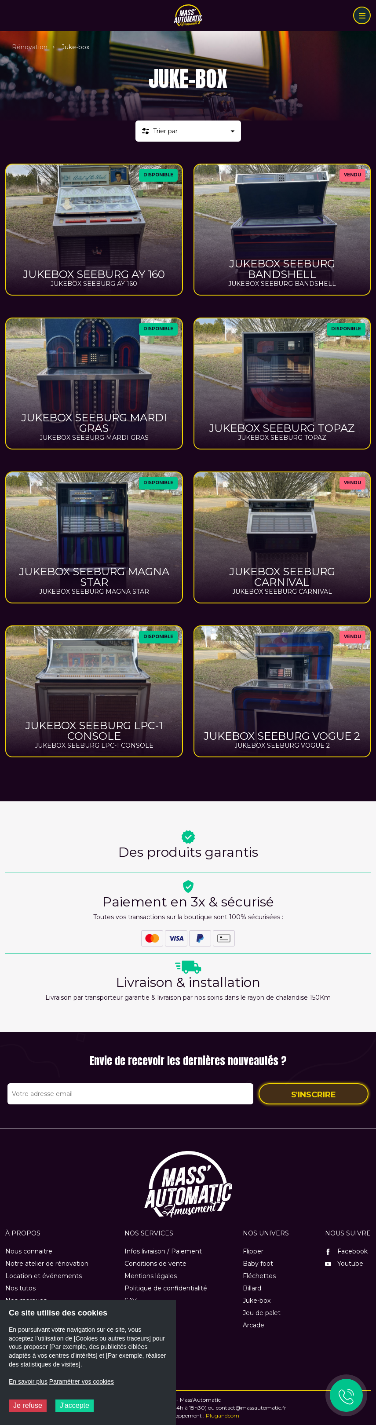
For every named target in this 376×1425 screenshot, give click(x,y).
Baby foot (258, 1264)
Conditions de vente (155, 1264)
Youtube (344, 1264)
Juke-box (256, 1300)
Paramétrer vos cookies (81, 1381)
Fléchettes (259, 1276)
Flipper (253, 1251)
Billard (252, 1288)
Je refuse (27, 1405)
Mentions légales (150, 1276)
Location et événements (43, 1276)
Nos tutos (20, 1288)
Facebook (346, 1251)
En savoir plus (28, 1381)
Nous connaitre (28, 1251)
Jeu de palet (262, 1313)
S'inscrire (313, 1095)
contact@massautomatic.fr (251, 1407)
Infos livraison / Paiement (163, 1251)
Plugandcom (222, 1415)
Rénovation (29, 47)
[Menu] (362, 15)
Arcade (253, 1325)
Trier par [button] (165, 131)
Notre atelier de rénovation (46, 1264)
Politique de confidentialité (165, 1288)
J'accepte (74, 1405)
